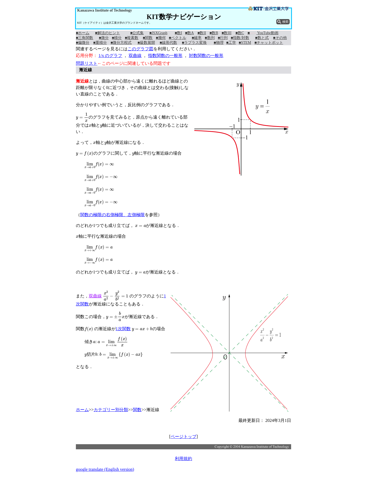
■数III (226, 33)
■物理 (218, 43)
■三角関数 (84, 38)
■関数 (148, 38)
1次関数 (123, 328)
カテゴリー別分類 (111, 409)
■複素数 (131, 38)
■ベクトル (177, 38)
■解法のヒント (107, 33)
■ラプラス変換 (194, 43)
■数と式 (262, 38)
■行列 (222, 38)
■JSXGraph (158, 33)
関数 (137, 409)
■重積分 (100, 43)
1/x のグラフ (110, 55)
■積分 (117, 38)
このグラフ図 (140, 49)
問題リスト (86, 63)
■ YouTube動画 (263, 33)
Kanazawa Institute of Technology (104, 10)
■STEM (245, 43)
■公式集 (137, 33)
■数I (178, 33)
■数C (239, 33)
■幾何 (160, 38)
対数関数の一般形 (206, 55)
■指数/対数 (240, 38)
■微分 (103, 38)
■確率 (197, 38)
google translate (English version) (105, 469)
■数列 (209, 38)
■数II (201, 33)
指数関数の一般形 (165, 55)
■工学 (231, 43)
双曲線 (135, 55)
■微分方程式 (121, 43)
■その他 (280, 38)
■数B (214, 33)
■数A (189, 33)
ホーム (82, 409)
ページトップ (183, 436)
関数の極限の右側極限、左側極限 (112, 214)
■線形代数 (168, 43)
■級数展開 (146, 43)
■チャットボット (269, 43)
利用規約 (183, 458)
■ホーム (82, 33)
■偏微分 (82, 43)
